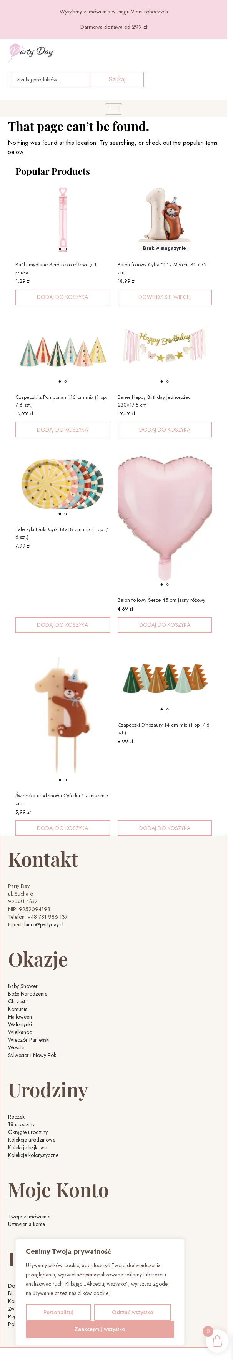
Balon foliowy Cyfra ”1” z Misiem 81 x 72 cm (162, 268)
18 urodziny (21, 1124)
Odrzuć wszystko (132, 1312)
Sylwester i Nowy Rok (32, 1055)
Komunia (18, 1009)
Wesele (16, 1047)
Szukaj (117, 79)
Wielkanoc (20, 1032)
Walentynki (20, 1024)
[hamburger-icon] (113, 109)
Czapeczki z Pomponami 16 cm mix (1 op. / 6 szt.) (61, 400)
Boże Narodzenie (27, 994)
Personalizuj (58, 1312)
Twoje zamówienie (29, 1216)
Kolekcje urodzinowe (31, 1140)
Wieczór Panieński (29, 1040)
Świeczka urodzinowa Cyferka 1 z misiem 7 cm (62, 799)
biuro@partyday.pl (43, 924)
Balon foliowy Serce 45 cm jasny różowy (161, 600)
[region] (100, 1292)
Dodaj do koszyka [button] (62, 297)
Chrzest (16, 1001)
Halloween (20, 1017)
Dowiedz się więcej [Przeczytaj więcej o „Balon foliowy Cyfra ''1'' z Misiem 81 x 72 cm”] (164, 297)
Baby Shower (23, 986)
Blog (13, 1293)
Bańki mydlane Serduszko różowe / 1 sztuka (56, 268)
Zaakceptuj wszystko (100, 1329)
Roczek (16, 1116)
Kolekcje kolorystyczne (33, 1155)
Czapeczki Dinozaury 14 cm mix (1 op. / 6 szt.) (164, 728)
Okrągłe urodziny (28, 1132)
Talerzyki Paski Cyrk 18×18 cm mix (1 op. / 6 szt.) (61, 533)
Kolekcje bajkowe (27, 1147)
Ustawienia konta (26, 1224)
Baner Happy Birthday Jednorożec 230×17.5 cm (154, 400)
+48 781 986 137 (47, 917)
